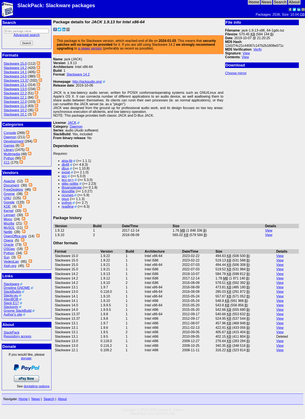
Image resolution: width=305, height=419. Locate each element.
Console (10, 133)
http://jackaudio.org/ (87, 81)
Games (9, 145)
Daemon (10, 137)
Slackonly (11, 307)
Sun (7, 257)
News (35, 399)
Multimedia (12, 154)
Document (11, 185)
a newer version (90, 48)
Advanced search (27, 35)
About (62, 399)
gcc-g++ (68, 180)
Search (49, 399)
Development (14, 141)
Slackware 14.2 (15, 68)
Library (9, 150)
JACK (72, 122)
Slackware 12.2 (15, 93)
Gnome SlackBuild (18, 311)
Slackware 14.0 (15, 76)
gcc (64, 176)
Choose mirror (236, 73)
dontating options (37, 386)
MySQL (9, 228)
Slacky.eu (11, 295)
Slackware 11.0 (15, 106)
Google (9, 202)
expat (66, 172)
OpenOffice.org (15, 236)
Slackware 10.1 (15, 114)
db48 (65, 164)
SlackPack (11, 332)
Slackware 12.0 (15, 102)
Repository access (17, 336)
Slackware (11, 284)
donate (26, 358)
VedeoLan (11, 261)
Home (23, 399)
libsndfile (68, 191)
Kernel (8, 211)
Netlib (8, 232)
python (67, 203)
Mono (8, 219)
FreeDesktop (13, 189)
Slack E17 (11, 303)
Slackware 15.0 (15, 63)
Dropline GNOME (17, 288)
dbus (65, 168)
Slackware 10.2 (15, 110)
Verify (257, 49)
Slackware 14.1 (15, 72)
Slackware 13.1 (15, 85)
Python (9, 158)
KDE (7, 206)
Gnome (9, 194)
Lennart (9, 215)
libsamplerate (72, 187)
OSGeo (9, 249)
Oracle (9, 244)
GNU (7, 198)
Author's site (13, 314)
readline (68, 206)
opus (65, 199)
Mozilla (9, 223)
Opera (8, 240)
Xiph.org (10, 266)
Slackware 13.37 (16, 80)
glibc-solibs (70, 183)
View (246, 53)
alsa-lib (67, 161)
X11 (7, 162)
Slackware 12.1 (15, 97)
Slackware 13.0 (15, 89)
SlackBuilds (12, 291)
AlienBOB (11, 299)
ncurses (67, 195)
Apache (9, 181)
